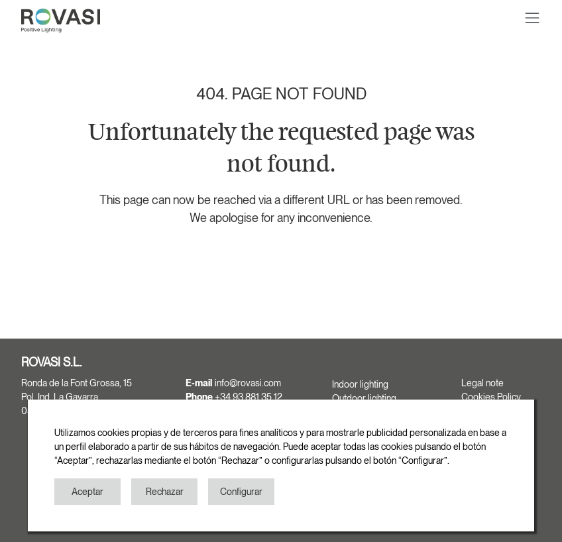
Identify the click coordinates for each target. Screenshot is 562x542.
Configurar (241, 491)
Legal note (482, 383)
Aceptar (87, 491)
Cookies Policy (491, 397)
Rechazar (165, 491)
